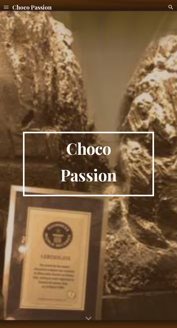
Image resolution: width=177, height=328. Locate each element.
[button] (6, 7)
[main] (88, 164)
